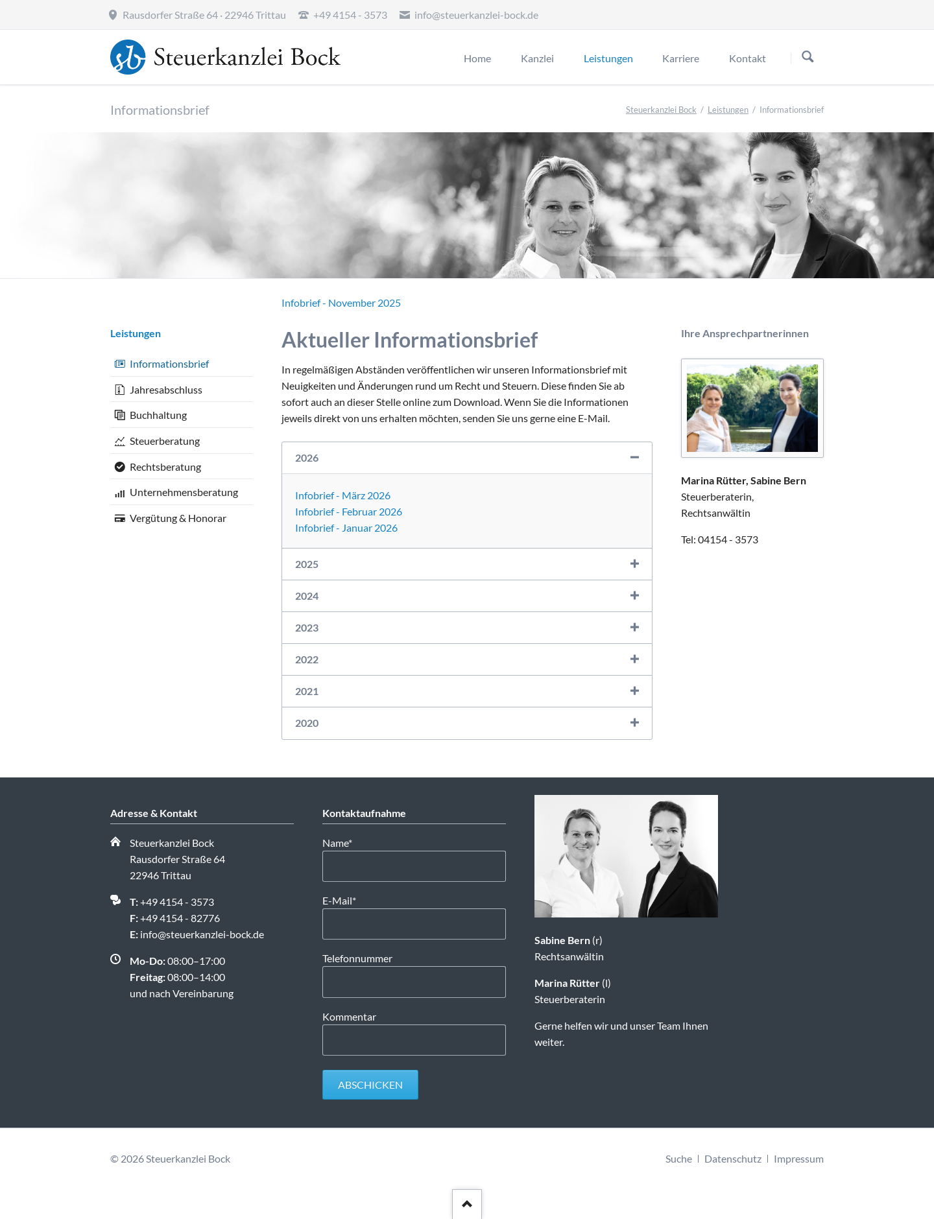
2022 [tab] (306, 659)
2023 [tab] (306, 627)
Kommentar (349, 1016)
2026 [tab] (306, 457)
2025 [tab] (306, 564)
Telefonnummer (357, 958)
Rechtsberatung (165, 466)
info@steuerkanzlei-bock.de (202, 934)
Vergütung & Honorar (178, 518)
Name (345, 841)
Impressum (799, 1158)
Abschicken (370, 1084)
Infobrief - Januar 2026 (346, 527)
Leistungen (728, 109)
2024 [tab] (306, 595)
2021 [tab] (306, 691)
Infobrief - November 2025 (341, 302)
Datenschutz (732, 1158)
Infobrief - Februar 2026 (348, 511)
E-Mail (345, 899)
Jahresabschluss (166, 389)
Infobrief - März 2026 (342, 495)
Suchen (807, 58)
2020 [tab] (306, 722)
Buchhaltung (158, 414)
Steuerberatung (165, 440)
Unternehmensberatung (184, 492)
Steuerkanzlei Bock (661, 109)
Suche (678, 1158)
